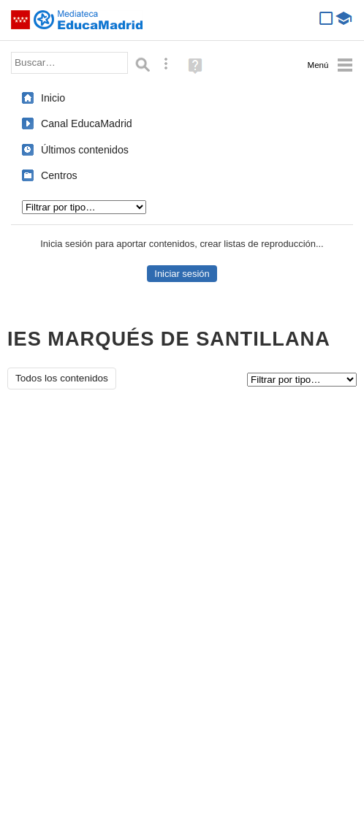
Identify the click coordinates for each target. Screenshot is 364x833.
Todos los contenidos (61, 378)
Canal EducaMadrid (86, 123)
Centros (59, 175)
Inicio (53, 98)
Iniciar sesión (181, 273)
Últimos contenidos (85, 150)
